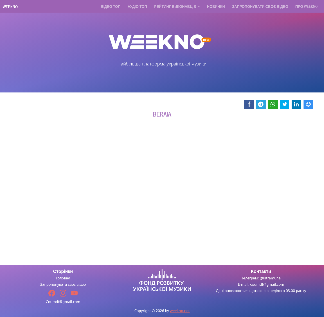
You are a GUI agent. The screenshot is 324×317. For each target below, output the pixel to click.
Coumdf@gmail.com (63, 301)
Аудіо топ (137, 6)
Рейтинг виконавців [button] (175, 6)
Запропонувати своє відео (260, 6)
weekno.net (180, 310)
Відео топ (111, 6)
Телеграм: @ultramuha (261, 278)
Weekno (10, 6)
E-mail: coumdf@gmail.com (261, 284)
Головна (63, 278)
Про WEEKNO (306, 6)
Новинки (216, 6)
